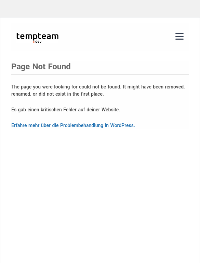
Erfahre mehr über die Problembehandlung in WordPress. (73, 125)
